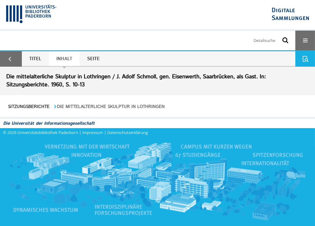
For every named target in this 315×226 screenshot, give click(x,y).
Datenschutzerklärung (127, 132)
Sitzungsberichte (29, 107)
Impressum (92, 132)
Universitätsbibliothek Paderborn (48, 132)
